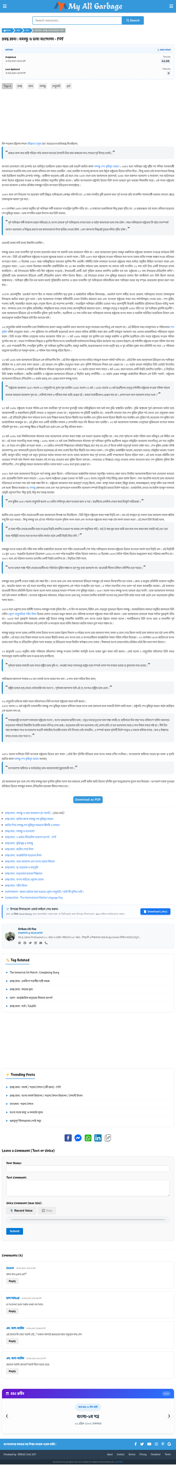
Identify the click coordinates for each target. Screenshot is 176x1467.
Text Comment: (88, 1187)
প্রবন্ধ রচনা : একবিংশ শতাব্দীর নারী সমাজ (28, 981)
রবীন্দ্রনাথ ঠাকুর (34, 143)
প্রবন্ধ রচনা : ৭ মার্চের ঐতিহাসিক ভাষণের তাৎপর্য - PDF (31, 837)
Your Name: (88, 1166)
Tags (7, 86)
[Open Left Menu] (5, 6)
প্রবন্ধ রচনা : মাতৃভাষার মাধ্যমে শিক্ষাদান (23, 873)
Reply (12, 1283)
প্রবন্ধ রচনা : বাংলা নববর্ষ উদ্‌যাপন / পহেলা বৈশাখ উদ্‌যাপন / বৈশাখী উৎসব (44, 1095)
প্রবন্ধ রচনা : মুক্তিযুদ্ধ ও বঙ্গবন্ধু (19, 843)
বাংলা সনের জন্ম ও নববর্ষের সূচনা (24, 1112)
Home (7, 30)
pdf (69, 86)
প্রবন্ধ (18, 30)
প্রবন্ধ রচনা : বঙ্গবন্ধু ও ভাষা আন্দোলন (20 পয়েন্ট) (28, 812)
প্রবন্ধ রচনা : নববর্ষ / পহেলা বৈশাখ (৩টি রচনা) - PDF (33, 1087)
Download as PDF (88, 799)
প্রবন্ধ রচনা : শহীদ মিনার (16, 885)
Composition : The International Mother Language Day (34, 897)
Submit (14, 1233)
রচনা (27, 30)
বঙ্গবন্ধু (43, 86)
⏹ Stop (47, 1213)
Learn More (119, 1464)
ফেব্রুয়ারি (56, 86)
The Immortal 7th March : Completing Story (32, 972)
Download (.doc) (155, 911)
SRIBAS (21, 1457)
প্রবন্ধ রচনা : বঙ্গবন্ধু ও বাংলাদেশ (20, 831)
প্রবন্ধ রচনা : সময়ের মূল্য (19, 989)
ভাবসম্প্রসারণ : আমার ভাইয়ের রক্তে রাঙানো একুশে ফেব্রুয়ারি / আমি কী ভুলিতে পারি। (44, 891)
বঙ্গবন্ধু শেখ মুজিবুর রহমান (106, 166)
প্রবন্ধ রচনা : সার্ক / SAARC (21, 1006)
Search (132, 20)
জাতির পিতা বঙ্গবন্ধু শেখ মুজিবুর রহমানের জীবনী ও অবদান (32, 825)
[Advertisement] (88, 116)
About (110, 1457)
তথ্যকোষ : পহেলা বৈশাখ (19, 1104)
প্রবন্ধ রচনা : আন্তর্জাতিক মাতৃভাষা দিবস (23, 855)
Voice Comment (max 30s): (24, 1205)
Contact (121, 1457)
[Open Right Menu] (171, 6)
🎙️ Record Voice (21, 1213)
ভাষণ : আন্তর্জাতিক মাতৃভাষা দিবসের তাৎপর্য (29, 997)
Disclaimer (156, 1457)
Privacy (143, 1457)
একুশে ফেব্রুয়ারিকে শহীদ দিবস (22, 613)
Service (132, 1457)
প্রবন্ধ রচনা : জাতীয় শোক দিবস (19, 849)
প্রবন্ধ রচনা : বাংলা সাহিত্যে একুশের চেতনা (24, 879)
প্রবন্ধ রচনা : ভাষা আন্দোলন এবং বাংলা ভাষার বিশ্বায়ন (30, 861)
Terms (168, 1457)
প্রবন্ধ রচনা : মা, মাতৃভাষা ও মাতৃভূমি (21, 867)
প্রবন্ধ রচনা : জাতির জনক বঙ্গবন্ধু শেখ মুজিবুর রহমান (29, 818)
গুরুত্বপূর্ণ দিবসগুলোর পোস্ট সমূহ (23, 1120)
